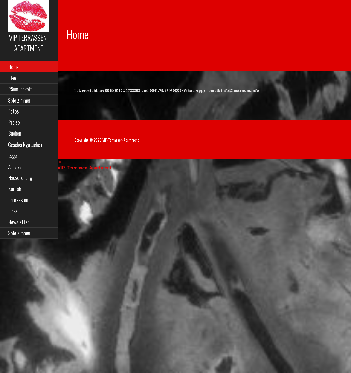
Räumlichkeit (20, 89)
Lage (12, 155)
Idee (12, 78)
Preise (14, 122)
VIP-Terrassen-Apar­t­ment (29, 42)
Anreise (15, 166)
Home (13, 67)
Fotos (13, 111)
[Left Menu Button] (60, 162)
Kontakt (15, 188)
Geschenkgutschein (25, 144)
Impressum (18, 200)
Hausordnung (20, 177)
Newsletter (18, 222)
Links (12, 211)
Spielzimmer (19, 100)
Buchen (14, 133)
